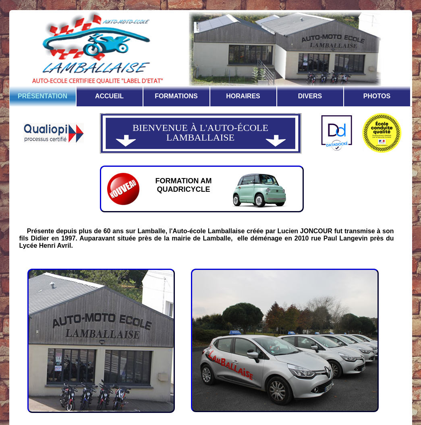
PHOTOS (376, 96)
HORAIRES (243, 96)
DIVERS (310, 96)
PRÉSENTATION (42, 96)
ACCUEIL (109, 96)
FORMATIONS (176, 96)
